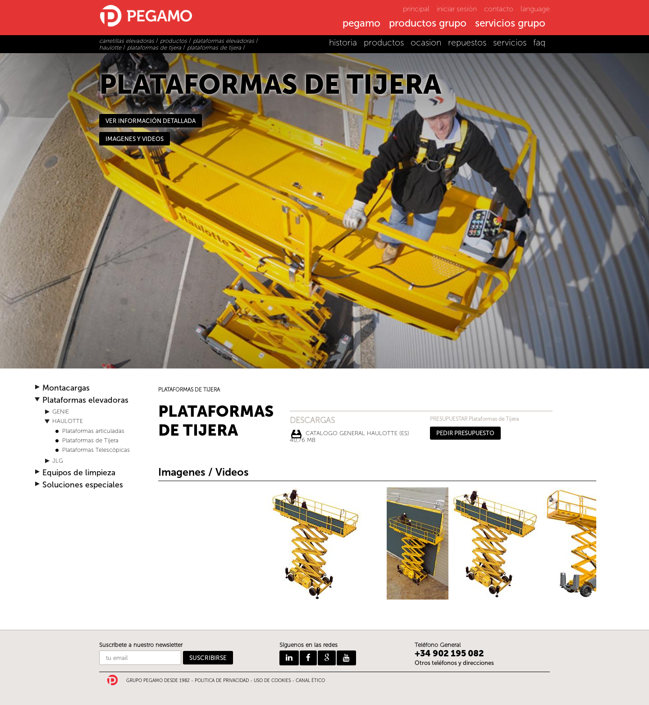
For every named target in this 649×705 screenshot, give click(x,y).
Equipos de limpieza (78, 473)
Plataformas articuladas (93, 431)
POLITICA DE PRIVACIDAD (222, 680)
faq (539, 42)
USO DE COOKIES (272, 680)
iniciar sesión (457, 9)
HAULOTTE (67, 421)
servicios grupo (510, 23)
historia (343, 42)
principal (416, 9)
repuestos (467, 42)
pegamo (361, 23)
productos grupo (427, 23)
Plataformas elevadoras (85, 400)
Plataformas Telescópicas (96, 449)
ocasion (426, 42)
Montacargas (66, 388)
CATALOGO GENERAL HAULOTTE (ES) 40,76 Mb (349, 434)
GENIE (60, 411)
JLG (57, 460)
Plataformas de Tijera (90, 440)
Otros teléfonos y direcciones (454, 663)
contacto (498, 9)
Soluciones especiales (82, 485)
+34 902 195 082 (449, 653)
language (535, 9)
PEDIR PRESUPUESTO (465, 433)
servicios (509, 42)
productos (384, 42)
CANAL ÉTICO (310, 680)
